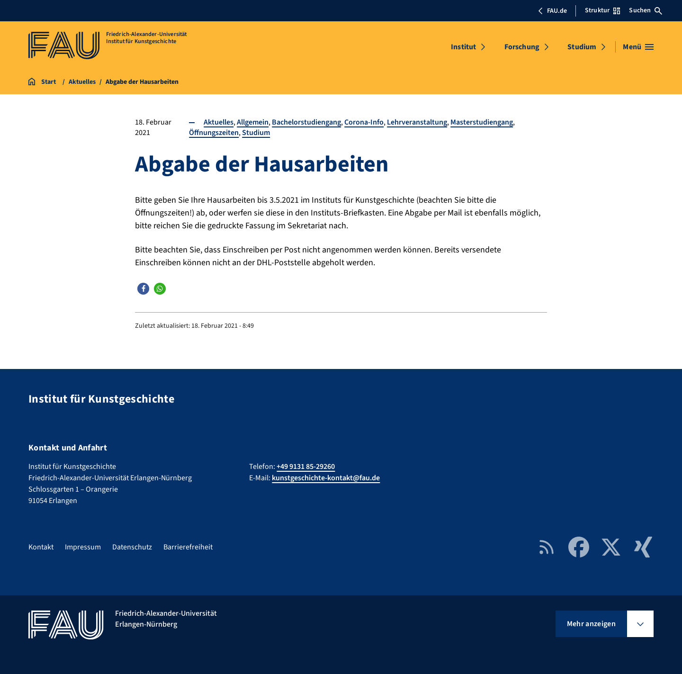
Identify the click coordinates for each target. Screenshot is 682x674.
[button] (143, 289)
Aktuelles (218, 122)
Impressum (83, 547)
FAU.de (552, 11)
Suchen (645, 10)
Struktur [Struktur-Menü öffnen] (602, 10)
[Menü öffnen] (638, 46)
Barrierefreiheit (188, 547)
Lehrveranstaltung (417, 122)
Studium (581, 47)
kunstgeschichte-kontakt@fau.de (326, 478)
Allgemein (253, 122)
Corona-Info (364, 122)
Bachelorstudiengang (306, 122)
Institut (463, 47)
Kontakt (41, 547)
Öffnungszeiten (214, 132)
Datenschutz (132, 547)
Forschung (521, 47)
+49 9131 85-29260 (306, 466)
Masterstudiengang (481, 122)
